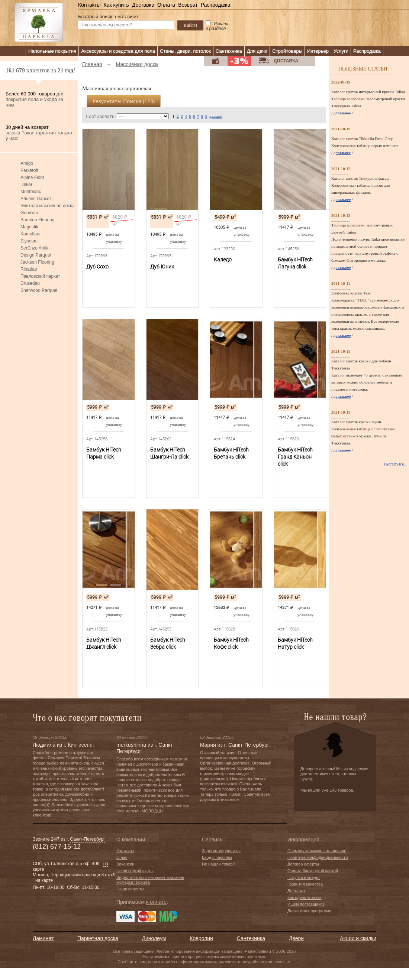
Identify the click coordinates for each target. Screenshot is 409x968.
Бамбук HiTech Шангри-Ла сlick (169, 453)
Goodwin (29, 212)
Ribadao (28, 269)
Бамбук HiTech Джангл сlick (103, 643)
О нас (121, 857)
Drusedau (30, 283)
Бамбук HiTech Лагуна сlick (295, 263)
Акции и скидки (358, 938)
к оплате (156, 902)
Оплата (166, 5)
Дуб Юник (162, 267)
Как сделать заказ (304, 897)
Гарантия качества (305, 884)
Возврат (188, 5)
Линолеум (154, 938)
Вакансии (125, 864)
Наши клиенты (130, 889)
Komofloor (30, 234)
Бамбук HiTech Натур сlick (295, 643)
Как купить (116, 5)
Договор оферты (303, 864)
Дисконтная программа (309, 911)
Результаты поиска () (124, 101)
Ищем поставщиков (306, 904)
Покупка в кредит (303, 877)
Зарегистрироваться (221, 850)
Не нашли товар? (218, 864)
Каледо (223, 260)
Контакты (89, 5)
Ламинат (43, 938)
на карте (44, 880)
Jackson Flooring (37, 262)
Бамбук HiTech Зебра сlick (167, 643)
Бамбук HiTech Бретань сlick (231, 453)
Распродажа (216, 5)
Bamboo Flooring (37, 219)
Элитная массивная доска (47, 205)
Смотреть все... (395, 464)
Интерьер (318, 51)
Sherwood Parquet (38, 290)
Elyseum (29, 241)
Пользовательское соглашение (316, 850)
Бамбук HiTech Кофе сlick (231, 643)
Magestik (29, 226)
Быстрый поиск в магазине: (108, 16)
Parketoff (29, 170)
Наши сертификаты (135, 870)
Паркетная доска (97, 938)
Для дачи (257, 51)
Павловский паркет (40, 276)
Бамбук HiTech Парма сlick (103, 453)
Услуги (341, 51)
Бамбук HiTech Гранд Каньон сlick (295, 457)
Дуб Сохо (97, 267)
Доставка (143, 5)
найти (190, 25)
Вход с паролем (217, 857)
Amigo (26, 163)
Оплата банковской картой (312, 870)
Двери (296, 938)
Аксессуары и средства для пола (118, 51)
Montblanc (30, 191)
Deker (26, 184)
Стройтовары (287, 51)
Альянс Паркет (35, 198)
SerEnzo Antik (34, 248)
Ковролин (201, 938)
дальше (215, 116)
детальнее (342, 113)
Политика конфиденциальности (317, 857)
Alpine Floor (32, 177)
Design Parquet (35, 255)
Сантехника (229, 51)
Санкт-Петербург (87, 839)
